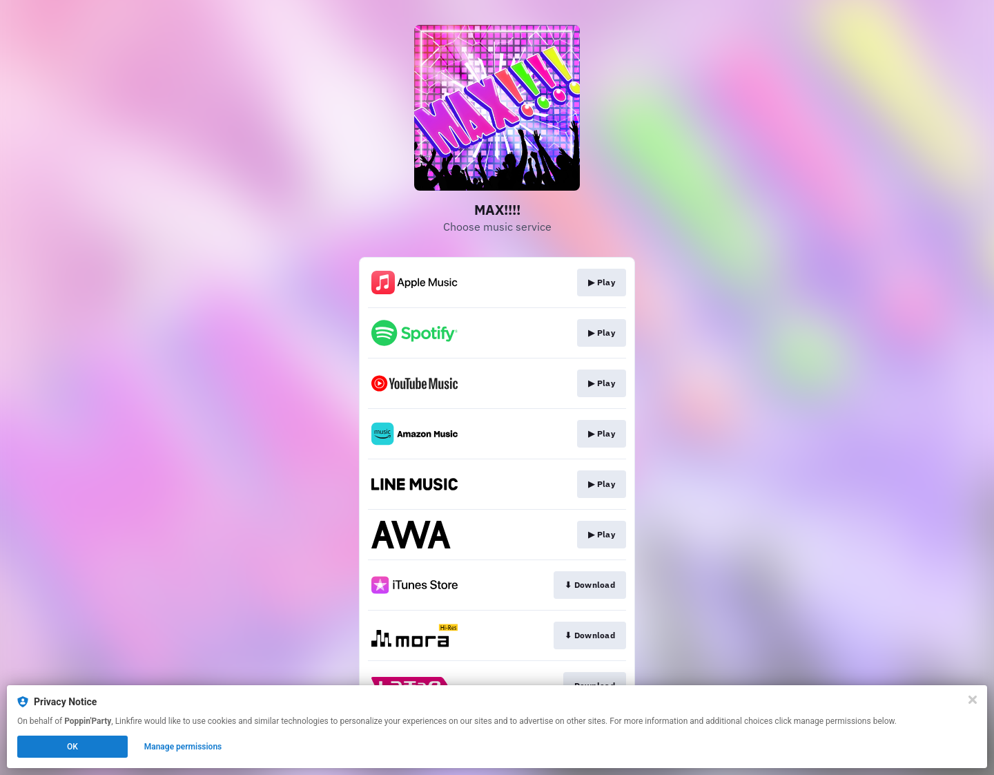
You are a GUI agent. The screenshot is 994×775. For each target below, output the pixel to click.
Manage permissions (183, 747)
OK (72, 747)
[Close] (973, 700)
